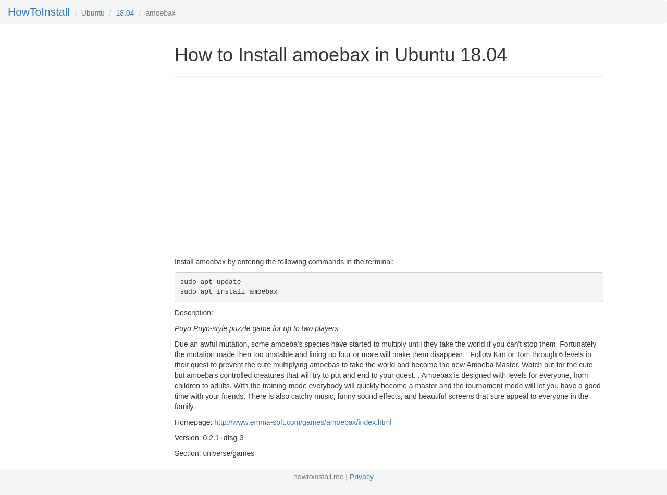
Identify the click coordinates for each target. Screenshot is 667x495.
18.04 (125, 13)
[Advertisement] (262, 160)
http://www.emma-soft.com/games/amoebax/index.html (302, 422)
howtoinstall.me (318, 477)
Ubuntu (93, 13)
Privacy (362, 477)
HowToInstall (39, 12)
